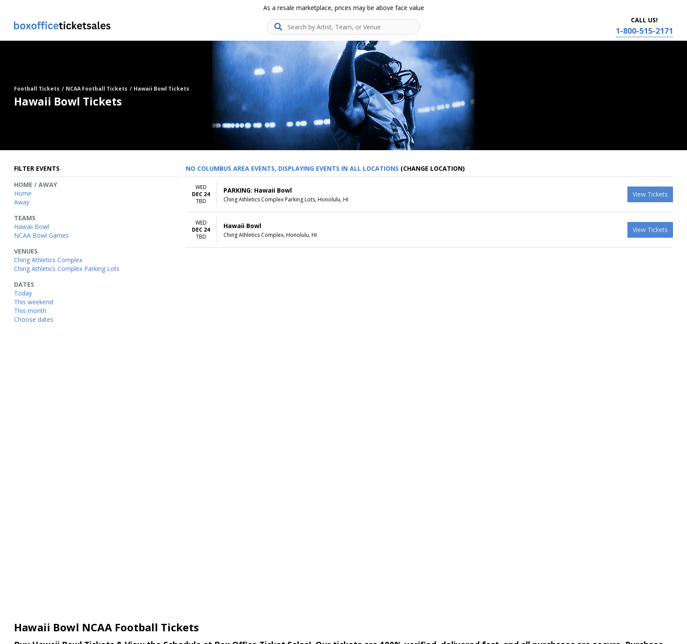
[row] (429, 194)
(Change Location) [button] (432, 168)
